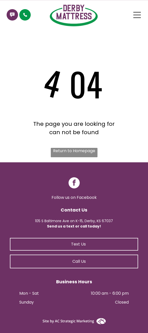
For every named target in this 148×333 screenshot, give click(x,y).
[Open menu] (137, 15)
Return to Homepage (74, 151)
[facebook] (74, 183)
